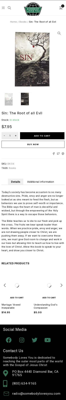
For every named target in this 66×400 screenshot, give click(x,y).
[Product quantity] (10, 135)
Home (13, 21)
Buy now (33, 144)
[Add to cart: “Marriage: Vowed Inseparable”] (17, 297)
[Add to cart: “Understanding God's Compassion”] (49, 297)
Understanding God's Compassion (45, 306)
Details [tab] (15, 181)
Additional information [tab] (40, 181)
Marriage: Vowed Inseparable (11, 306)
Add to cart (42, 136)
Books (23, 21)
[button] (59, 33)
